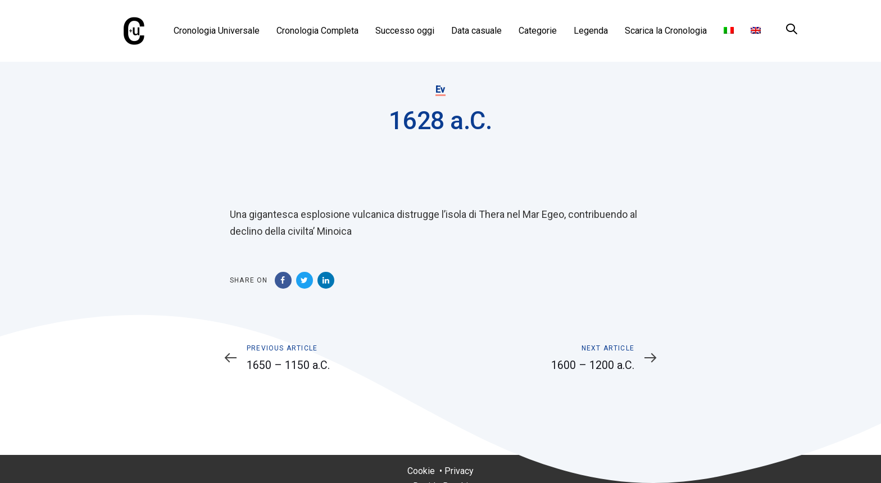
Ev (440, 89)
